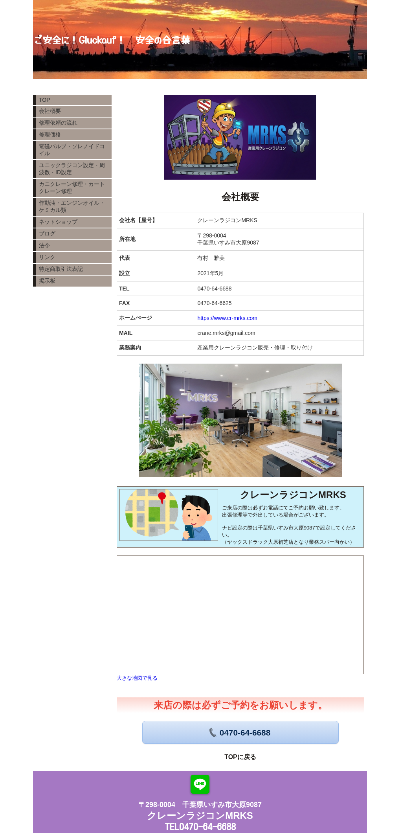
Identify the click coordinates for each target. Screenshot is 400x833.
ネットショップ (58, 222)
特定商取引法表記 (61, 269)
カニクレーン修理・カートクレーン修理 (72, 187)
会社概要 (50, 111)
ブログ (47, 233)
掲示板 (47, 281)
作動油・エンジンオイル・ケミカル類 (72, 206)
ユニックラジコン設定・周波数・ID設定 (72, 168)
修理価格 (50, 134)
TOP (44, 100)
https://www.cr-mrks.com (227, 318)
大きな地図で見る (137, 678)
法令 (44, 245)
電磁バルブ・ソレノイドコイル (72, 149)
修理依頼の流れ (58, 123)
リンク (47, 257)
